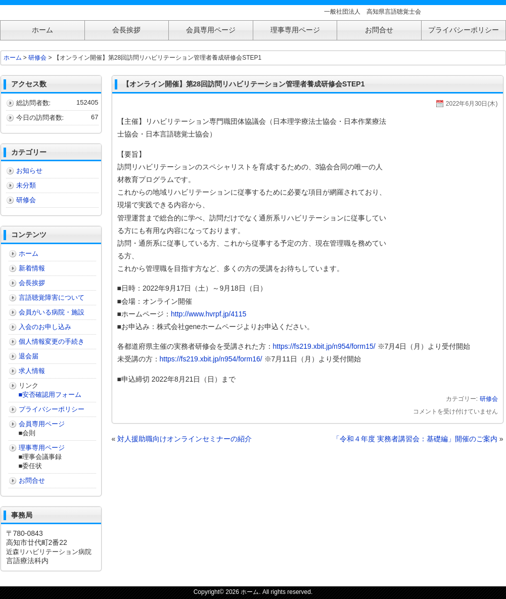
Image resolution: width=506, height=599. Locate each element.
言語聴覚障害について (51, 297)
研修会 (489, 398)
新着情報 (32, 268)
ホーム (13, 57)
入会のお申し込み (45, 327)
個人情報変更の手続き (51, 341)
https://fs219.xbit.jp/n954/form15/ (324, 346)
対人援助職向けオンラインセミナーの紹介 (184, 439)
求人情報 (32, 371)
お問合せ (32, 480)
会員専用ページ (42, 424)
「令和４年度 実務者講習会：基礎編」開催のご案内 (415, 439)
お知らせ (29, 170)
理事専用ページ (42, 447)
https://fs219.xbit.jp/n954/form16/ (211, 359)
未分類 (26, 185)
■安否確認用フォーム (50, 394)
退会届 (28, 356)
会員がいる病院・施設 (51, 312)
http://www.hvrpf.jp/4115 (208, 314)
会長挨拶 (32, 283)
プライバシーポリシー (51, 409)
